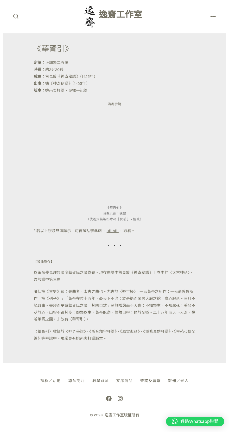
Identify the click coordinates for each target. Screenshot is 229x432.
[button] (195, 421)
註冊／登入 (178, 380)
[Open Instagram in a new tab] (120, 398)
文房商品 (124, 380)
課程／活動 (50, 380)
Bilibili (113, 230)
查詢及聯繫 (150, 380)
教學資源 (100, 380)
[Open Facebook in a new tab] (109, 398)
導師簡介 (76, 380)
